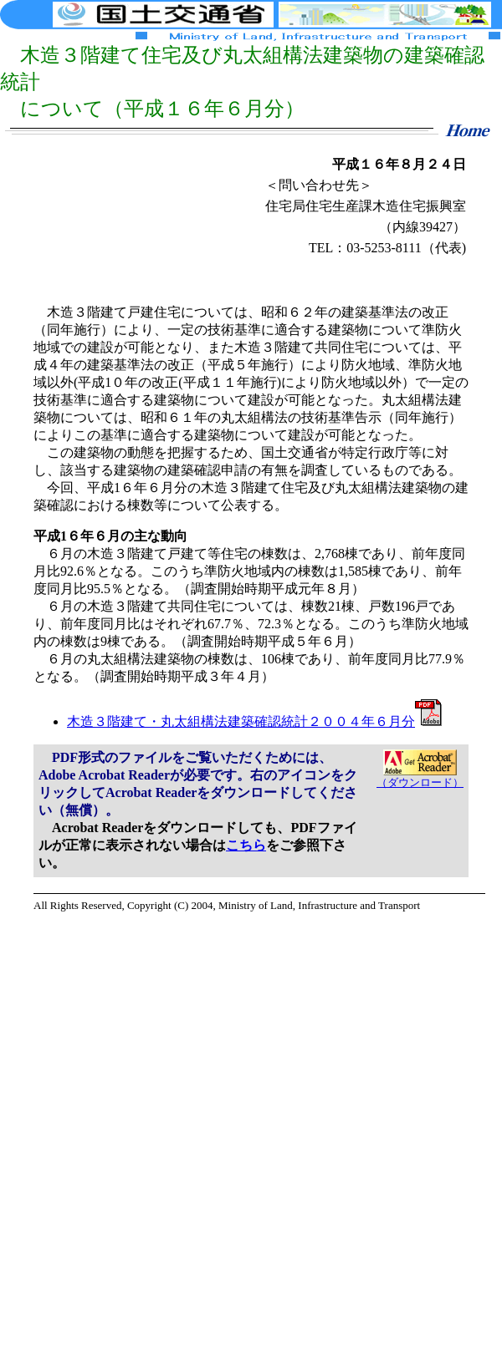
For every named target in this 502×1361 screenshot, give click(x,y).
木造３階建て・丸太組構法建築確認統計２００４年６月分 (254, 721)
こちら (246, 845)
